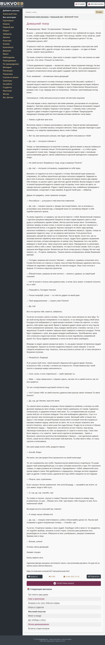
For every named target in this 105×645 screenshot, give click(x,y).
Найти (99, 12)
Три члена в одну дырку (38, 595)
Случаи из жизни (10, 77)
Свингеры (7, 81)
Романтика (8, 74)
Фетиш (74, 29)
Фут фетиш (8, 97)
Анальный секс (56, 17)
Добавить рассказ (11, 11)
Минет (44, 29)
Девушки (7, 51)
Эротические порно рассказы (37, 17)
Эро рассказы (95, 4)
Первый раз (8, 27)
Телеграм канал (64, 583)
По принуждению (54, 29)
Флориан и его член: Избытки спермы (44, 603)
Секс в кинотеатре (36, 599)
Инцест (6, 31)
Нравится (34, 576)
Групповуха (8, 21)
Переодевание (9, 61)
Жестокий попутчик (37, 612)
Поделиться (93, 576)
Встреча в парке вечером (38, 628)
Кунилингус (8, 47)
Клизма (6, 44)
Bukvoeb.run (43, 639)
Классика (7, 41)
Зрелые (6, 37)
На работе (7, 84)
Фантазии (7, 91)
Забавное (7, 34)
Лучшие (80, 4)
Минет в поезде (34, 616)
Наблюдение (9, 57)
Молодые (7, 67)
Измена (6, 24)
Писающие (66, 29)
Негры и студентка (36, 607)
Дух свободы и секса (37, 620)
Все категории (9, 17)
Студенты (7, 87)
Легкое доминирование (38, 624)
